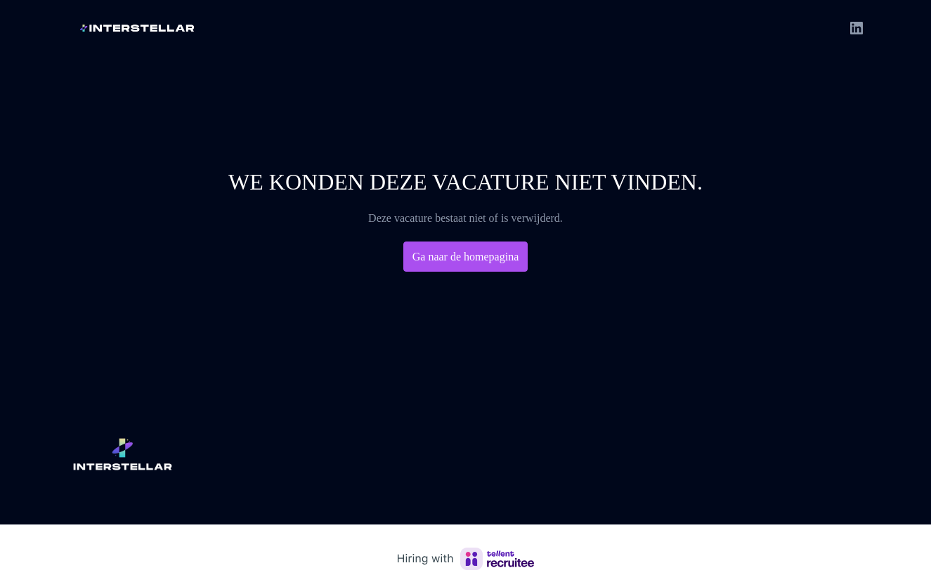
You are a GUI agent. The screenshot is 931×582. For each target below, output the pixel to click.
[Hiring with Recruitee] (466, 559)
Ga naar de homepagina (466, 256)
